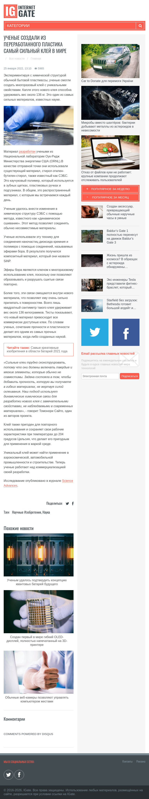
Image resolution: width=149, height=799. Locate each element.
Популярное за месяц (110, 197)
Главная (36, 58)
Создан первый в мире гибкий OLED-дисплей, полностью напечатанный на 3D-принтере (36, 640)
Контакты (127, 761)
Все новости (17, 58)
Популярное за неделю (110, 189)
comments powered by (28, 734)
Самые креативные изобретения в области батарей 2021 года (37, 349)
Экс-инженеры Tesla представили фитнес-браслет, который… (122, 283)
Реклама (140, 761)
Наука (46, 512)
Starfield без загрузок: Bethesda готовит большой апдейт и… (122, 304)
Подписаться (130, 376)
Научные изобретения (26, 512)
